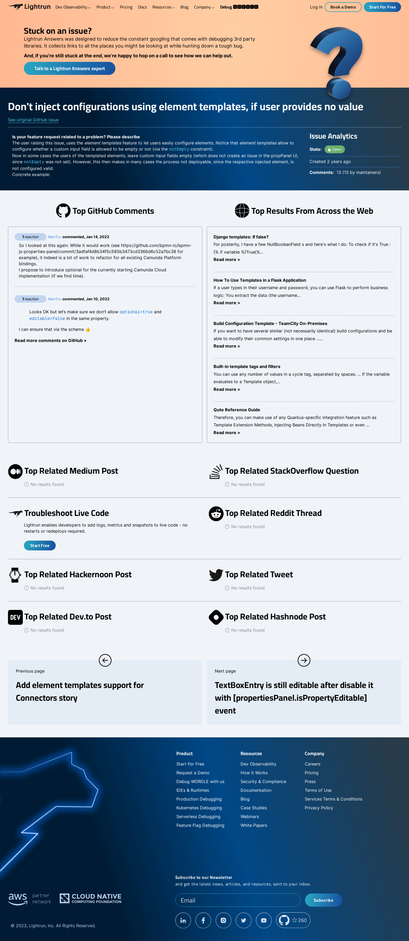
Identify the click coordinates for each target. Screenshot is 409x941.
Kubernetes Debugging (199, 807)
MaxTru (54, 236)
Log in (316, 7)
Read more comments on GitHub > (51, 339)
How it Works (254, 772)
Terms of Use (318, 790)
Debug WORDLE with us (200, 781)
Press (310, 781)
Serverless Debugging (198, 816)
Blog (184, 7)
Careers (312, 764)
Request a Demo (193, 772)
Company (204, 7)
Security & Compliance (263, 781)
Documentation (256, 790)
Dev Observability (73, 7)
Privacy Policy (319, 807)
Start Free (40, 545)
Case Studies (254, 807)
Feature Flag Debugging (200, 825)
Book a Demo (343, 7)
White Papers (254, 825)
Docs (142, 7)
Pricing (126, 7)
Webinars (250, 816)
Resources (164, 7)
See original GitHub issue (33, 119)
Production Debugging (199, 799)
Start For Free (382, 7)
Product (105, 7)
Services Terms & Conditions (333, 799)
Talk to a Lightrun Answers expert (69, 68)
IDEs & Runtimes (192, 790)
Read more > (227, 259)
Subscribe (323, 900)
